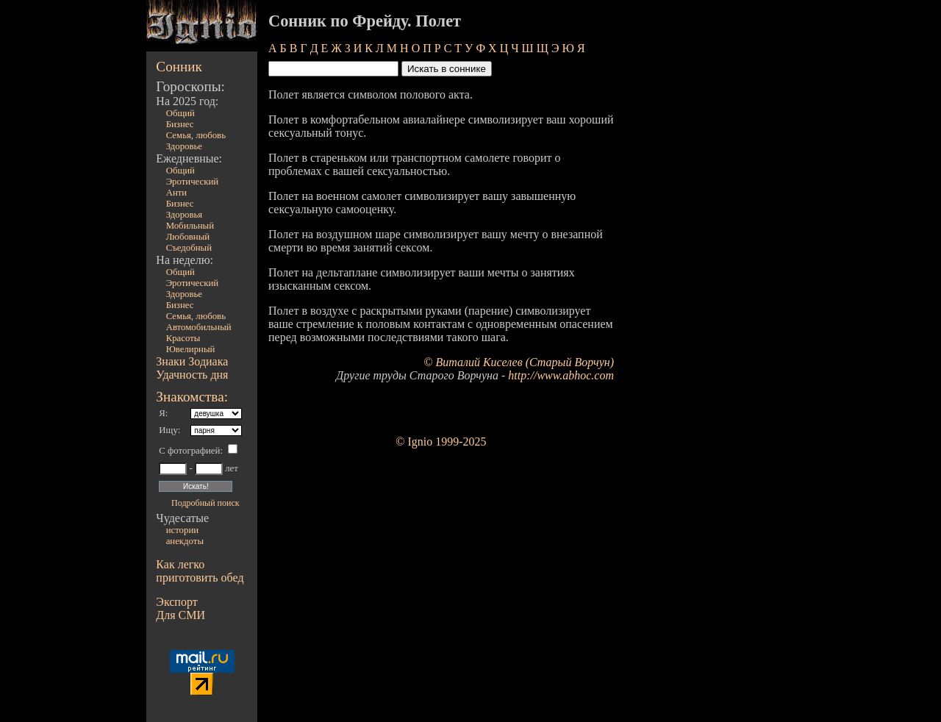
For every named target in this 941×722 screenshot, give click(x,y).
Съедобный (189, 248)
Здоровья (184, 215)
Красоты (183, 338)
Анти (176, 192)
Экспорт (176, 602)
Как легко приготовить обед (199, 571)
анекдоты (185, 541)
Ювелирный (190, 349)
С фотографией (189, 451)
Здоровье (184, 146)
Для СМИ (180, 615)
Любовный (188, 237)
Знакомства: (192, 396)
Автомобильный (199, 327)
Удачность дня (192, 374)
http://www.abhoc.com (561, 375)
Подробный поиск (205, 503)
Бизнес (180, 124)
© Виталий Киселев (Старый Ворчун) (518, 362)
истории (182, 530)
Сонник (179, 66)
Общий (180, 113)
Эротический (192, 181)
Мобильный (190, 226)
